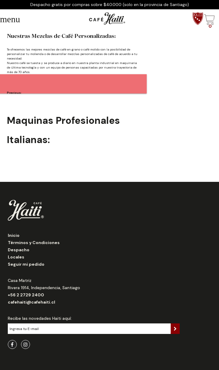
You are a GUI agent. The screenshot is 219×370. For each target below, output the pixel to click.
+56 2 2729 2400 (26, 295)
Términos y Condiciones (34, 242)
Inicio (14, 235)
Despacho (18, 249)
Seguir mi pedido (26, 264)
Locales (16, 257)
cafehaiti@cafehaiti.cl (31, 302)
